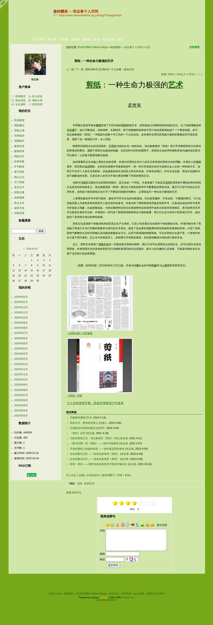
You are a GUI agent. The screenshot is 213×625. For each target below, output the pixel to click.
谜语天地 (19, 208)
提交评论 (113, 565)
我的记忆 (19, 156)
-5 (115, 503)
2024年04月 (21, 348)
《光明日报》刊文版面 (79, 333)
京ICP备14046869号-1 (106, 600)
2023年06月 (21, 400)
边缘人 (103, 422)
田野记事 (19, 192)
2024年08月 (21, 327)
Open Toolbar (5, 4)
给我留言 (20, 96)
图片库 (52, 39)
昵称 (102, 553)
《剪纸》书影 (74, 395)
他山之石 (19, 177)
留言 (120, 39)
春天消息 (19, 171)
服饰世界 (19, 151)
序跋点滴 (19, 130)
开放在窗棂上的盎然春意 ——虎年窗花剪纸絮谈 (97, 448)
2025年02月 (21, 296)
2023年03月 (21, 415)
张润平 (101, 428)
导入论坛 (71, 475)
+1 (141, 503)
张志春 (91, 433)
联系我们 (69, 593)
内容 (102, 530)
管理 (119, 475)
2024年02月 (21, 358)
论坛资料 (20, 104)
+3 (147, 503)
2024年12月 (21, 307)
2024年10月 (21, 317)
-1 (128, 503)
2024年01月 (21, 364)
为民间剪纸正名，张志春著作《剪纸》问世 (94, 438)
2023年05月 (21, 405)
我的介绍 (37, 100)
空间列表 (126, 593)
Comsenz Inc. (127, 597)
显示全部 (162, 525)
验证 (102, 559)
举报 (127, 475)
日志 (147, 47)
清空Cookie (55, 593)
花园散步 (19, 140)
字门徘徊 (19, 182)
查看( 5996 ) (168, 74)
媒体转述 (129, 69)
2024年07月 (21, 333)
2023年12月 (21, 369)
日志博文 (39, 39)
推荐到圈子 (108, 475)
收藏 (81, 475)
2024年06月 (21, 338)
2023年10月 (21, 379)
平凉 (89, 417)
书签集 (75, 39)
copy (54, 14)
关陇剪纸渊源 (77, 417)
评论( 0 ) (182, 74)
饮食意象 (19, 161)
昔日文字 (19, 187)
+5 (154, 503)
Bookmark (57, 14)
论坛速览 (108, 39)
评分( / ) (195, 74)
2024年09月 (21, 322)
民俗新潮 (19, 120)
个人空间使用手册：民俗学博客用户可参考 (95, 403)
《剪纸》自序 (77, 433)
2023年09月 (21, 384)
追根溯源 (19, 197)
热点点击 (19, 202)
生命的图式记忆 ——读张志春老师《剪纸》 (94, 453)
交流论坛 (114, 593)
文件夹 (63, 39)
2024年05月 (21, 343)
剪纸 (79, 483)
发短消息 (20, 100)
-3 (121, 503)
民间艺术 (89, 483)
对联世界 (19, 213)
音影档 (86, 39)
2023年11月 (21, 374)
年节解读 (19, 166)
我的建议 (19, 125)
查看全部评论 (73, 492)
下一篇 (80, 69)
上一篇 (70, 69)
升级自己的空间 (155, 593)
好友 (97, 39)
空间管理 (194, 47)
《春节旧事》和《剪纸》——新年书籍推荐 (94, 443)
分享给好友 (92, 475)
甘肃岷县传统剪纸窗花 (83, 428)
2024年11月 (21, 312)
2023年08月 (21, 390)
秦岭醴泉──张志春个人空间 (126, 47)
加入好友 (37, 96)
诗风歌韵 (19, 135)
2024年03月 (21, 353)
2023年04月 (21, 410)
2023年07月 (21, 395)
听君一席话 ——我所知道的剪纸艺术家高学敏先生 (98, 464)
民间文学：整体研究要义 (84, 422)
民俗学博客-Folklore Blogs (93, 47)
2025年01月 (21, 302)
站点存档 (139, 593)
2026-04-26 (32, 249)
